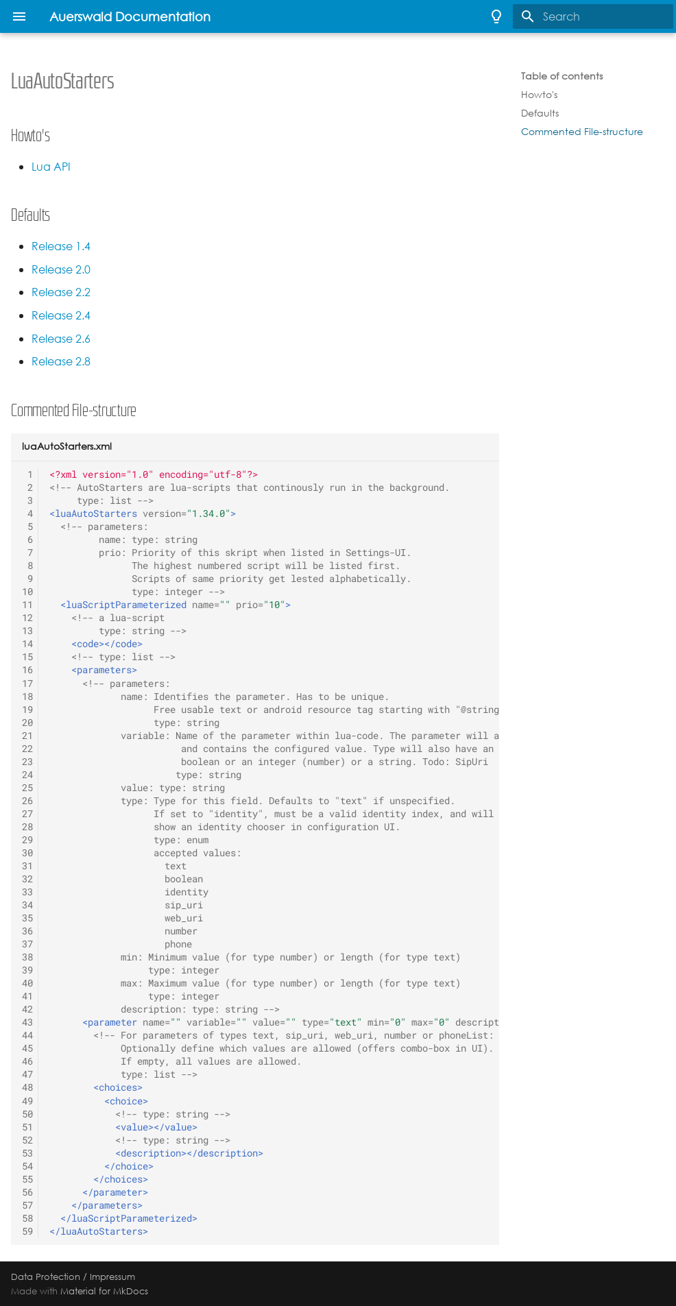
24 (27, 775)
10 (27, 591)
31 (27, 866)
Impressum (112, 1276)
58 (27, 1218)
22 (27, 748)
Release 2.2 (61, 292)
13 (27, 631)
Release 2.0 (61, 270)
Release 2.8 (61, 362)
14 (27, 644)
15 (27, 657)
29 (27, 840)
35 (27, 918)
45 (27, 1048)
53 (27, 1153)
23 (27, 761)
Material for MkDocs (104, 1291)
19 (27, 709)
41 (27, 996)
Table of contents (562, 76)
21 (27, 735)
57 (27, 1205)
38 (27, 957)
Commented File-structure (582, 131)
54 (27, 1166)
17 (27, 683)
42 (27, 1009)
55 (27, 1179)
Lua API (51, 167)
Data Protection (45, 1276)
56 (27, 1192)
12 (27, 618)
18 (27, 696)
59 (27, 1231)
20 (27, 722)
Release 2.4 (61, 316)
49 (27, 1101)
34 (27, 905)
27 (27, 814)
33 (27, 892)
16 (27, 670)
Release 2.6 (61, 339)
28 (27, 827)
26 (27, 801)
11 (27, 604)
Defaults (540, 113)
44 (27, 1035)
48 (27, 1087)
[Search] (593, 16)
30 (27, 853)
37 (27, 944)
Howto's (539, 94)
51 (27, 1127)
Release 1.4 (61, 246)
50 (27, 1114)
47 (27, 1074)
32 (27, 879)
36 (27, 931)
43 (27, 1022)
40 (27, 983)
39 (27, 970)
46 (27, 1061)
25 (27, 788)
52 (27, 1140)
